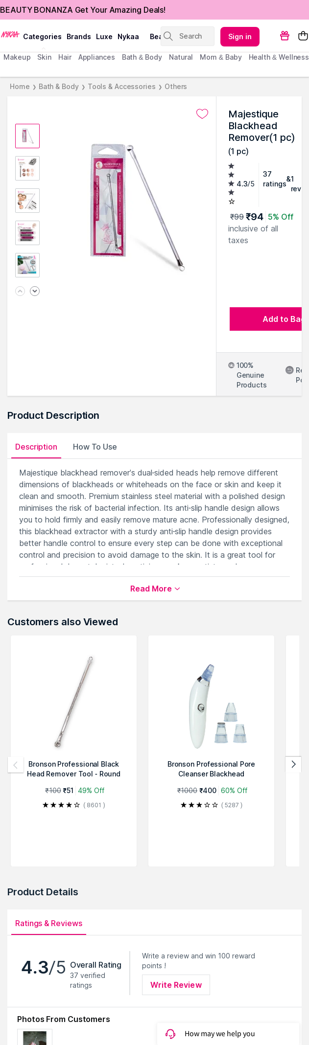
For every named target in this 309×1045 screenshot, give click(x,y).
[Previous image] (20, 291)
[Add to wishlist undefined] (202, 114)
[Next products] (293, 764)
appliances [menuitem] (96, 57)
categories (42, 36)
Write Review (175, 985)
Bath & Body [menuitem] (142, 57)
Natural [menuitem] (181, 57)
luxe (104, 36)
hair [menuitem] (64, 57)
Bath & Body (59, 86)
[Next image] (35, 291)
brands (79, 36)
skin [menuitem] (44, 57)
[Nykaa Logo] (10, 34)
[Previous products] (16, 764)
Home (20, 86)
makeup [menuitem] (16, 57)
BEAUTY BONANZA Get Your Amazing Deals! (83, 10)
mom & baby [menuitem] (220, 57)
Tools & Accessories (122, 86)
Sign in (240, 36)
